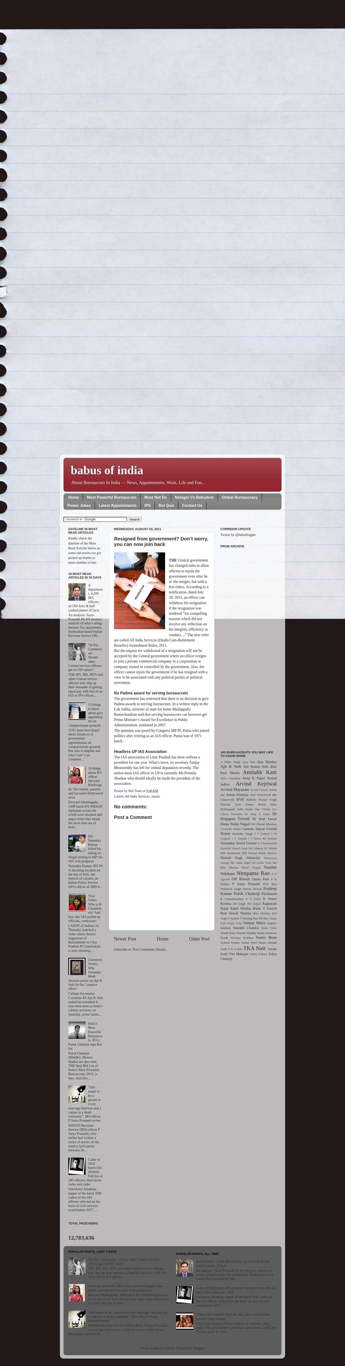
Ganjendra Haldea (230, 829)
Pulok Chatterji (247, 893)
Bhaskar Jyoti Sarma (236, 804)
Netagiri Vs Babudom (194, 497)
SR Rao (263, 918)
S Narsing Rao (249, 918)
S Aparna (233, 918)
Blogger (199, 1348)
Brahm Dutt (252, 809)
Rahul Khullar (240, 908)
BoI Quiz (166, 505)
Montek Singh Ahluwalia (240, 858)
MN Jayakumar (230, 853)
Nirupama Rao (253, 873)
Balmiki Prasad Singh (261, 799)
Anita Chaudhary (230, 778)
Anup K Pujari (253, 778)
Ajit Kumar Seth (255, 767)
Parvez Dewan (252, 889)
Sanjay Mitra (254, 923)
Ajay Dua (248, 762)
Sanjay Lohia (234, 923)
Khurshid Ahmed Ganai (233, 848)
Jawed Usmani (246, 843)
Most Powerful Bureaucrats (111, 497)
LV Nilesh (270, 848)
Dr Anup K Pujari (257, 814)
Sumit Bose (266, 937)
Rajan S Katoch (265, 908)
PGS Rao (270, 884)
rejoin (155, 796)
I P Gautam (262, 833)
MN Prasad (249, 853)
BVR (240, 799)
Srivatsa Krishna (242, 938)
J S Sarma (254, 838)
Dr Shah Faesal (264, 819)
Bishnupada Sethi (231, 809)
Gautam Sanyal (254, 829)
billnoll (170, 1348)
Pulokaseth (269, 894)
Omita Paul (260, 879)
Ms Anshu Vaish (261, 862)
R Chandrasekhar (231, 899)
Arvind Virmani (259, 789)
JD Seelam (269, 838)
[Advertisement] (248, 646)
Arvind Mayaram (234, 789)
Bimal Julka (267, 804)
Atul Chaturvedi (260, 795)
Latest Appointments (118, 505)
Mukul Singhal (251, 867)
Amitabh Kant (260, 772)
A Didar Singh (230, 762)
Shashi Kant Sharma (233, 933)
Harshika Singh (242, 833)
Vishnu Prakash (258, 954)
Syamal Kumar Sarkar (234, 942)
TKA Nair (254, 948)
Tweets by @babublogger (238, 535)
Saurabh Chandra (246, 928)
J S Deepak (239, 838)
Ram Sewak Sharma (235, 913)
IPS (147, 505)
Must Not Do (155, 497)
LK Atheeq (255, 848)
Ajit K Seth (230, 766)
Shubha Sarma (255, 933)
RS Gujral (254, 903)
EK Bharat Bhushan (264, 824)
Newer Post (125, 938)
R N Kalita (253, 899)
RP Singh (239, 903)
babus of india (107, 470)
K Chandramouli (267, 843)
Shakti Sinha (269, 928)
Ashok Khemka (237, 795)
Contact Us (192, 505)
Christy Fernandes (231, 814)
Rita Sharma (261, 913)
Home (73, 497)
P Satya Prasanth (246, 884)
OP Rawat (241, 879)
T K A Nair (235, 949)
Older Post (199, 938)
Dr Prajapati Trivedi (248, 816)
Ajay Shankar (267, 762)
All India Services (137, 796)
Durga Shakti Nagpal (235, 824)
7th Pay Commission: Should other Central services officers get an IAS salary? (123, 1261)
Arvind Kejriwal (256, 784)
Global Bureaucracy (240, 497)
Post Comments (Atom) (149, 949)
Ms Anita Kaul (240, 862)
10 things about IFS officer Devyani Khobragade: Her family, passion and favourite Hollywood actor (125, 1288)
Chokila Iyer (269, 809)
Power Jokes (79, 505)
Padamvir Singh (230, 889)
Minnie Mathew (267, 853)
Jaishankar (227, 843)
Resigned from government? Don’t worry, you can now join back (161, 541)
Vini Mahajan (238, 954)
